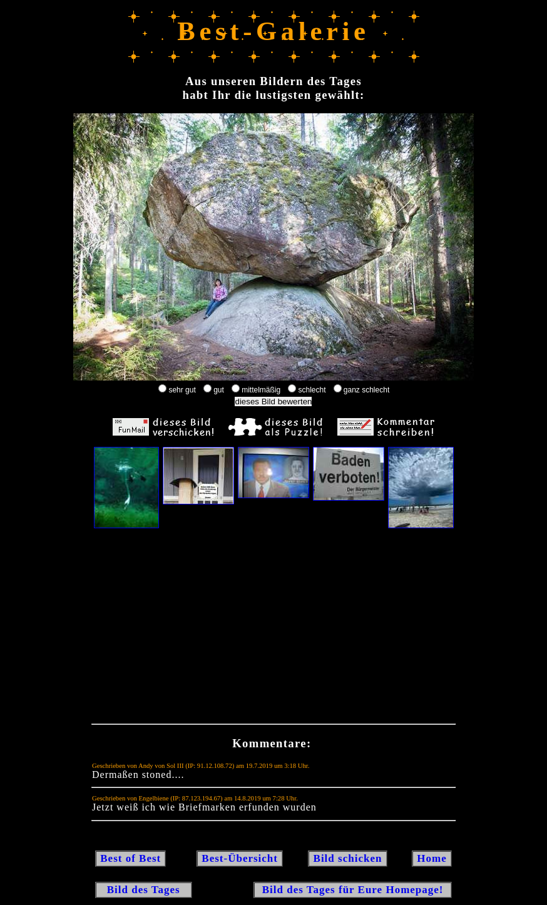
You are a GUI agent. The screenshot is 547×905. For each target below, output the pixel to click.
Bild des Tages (143, 890)
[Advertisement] (273, 629)
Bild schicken (347, 858)
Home (432, 858)
